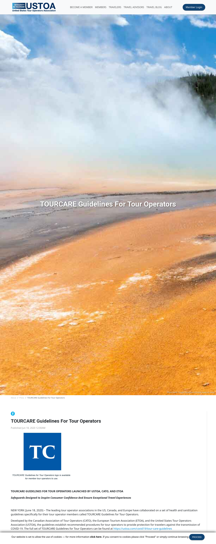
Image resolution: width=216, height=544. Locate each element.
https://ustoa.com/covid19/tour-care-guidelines (142, 528)
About (13, 397)
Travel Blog (154, 7)
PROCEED (197, 537)
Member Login (194, 7)
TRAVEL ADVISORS (134, 7)
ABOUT (168, 7)
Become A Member (81, 7)
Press (21, 397)
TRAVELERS (115, 7)
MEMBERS (100, 7)
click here (95, 536)
